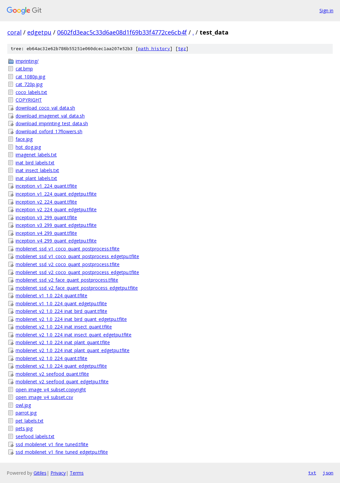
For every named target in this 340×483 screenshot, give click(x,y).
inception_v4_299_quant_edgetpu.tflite (56, 241)
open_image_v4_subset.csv (44, 397)
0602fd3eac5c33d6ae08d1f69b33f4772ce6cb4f (122, 32)
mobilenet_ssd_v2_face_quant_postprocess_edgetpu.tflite (77, 288)
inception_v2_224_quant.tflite (46, 202)
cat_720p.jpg (29, 84)
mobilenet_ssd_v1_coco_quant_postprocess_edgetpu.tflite (77, 256)
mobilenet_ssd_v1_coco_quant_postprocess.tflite (68, 248)
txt (312, 473)
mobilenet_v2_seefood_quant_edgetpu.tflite (62, 381)
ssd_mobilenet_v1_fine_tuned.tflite (52, 444)
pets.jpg (24, 428)
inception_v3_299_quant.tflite (46, 217)
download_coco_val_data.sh (45, 108)
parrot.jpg (26, 413)
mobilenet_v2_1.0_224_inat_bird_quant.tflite (61, 311)
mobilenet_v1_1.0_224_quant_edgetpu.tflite (61, 303)
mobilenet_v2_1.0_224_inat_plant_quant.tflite (63, 342)
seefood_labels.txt (35, 436)
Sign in (326, 10)
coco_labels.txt (31, 92)
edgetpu (39, 32)
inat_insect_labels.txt (37, 170)
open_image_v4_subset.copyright (51, 389)
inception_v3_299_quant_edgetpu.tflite (56, 225)
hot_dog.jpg (28, 147)
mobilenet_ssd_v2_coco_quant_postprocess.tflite (68, 264)
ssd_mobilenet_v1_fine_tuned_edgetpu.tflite (62, 452)
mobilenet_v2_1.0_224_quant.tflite (51, 358)
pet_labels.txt (29, 421)
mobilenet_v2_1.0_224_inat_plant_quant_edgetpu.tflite (72, 350)
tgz (182, 48)
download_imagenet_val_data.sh (50, 116)
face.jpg (24, 139)
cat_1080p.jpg (30, 76)
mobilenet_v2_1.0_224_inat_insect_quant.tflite (64, 327)
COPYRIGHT (29, 100)
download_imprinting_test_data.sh (52, 123)
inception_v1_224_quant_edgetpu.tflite (56, 194)
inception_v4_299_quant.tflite (46, 233)
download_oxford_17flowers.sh (49, 131)
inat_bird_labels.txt (35, 162)
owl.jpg (23, 405)
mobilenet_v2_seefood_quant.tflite (52, 374)
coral (14, 32)
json (328, 473)
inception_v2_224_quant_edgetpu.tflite (56, 209)
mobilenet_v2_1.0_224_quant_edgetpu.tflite (61, 366)
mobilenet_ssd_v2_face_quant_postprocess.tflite (67, 280)
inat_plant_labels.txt (36, 178)
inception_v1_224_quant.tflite (46, 186)
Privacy (58, 473)
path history (154, 48)
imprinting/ (27, 61)
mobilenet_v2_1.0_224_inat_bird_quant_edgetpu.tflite (71, 319)
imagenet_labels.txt (36, 154)
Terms (77, 473)
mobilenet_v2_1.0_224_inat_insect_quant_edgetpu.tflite (73, 335)
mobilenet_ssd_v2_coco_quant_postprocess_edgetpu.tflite (77, 272)
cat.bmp (24, 68)
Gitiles (40, 473)
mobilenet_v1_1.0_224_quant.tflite (51, 295)
